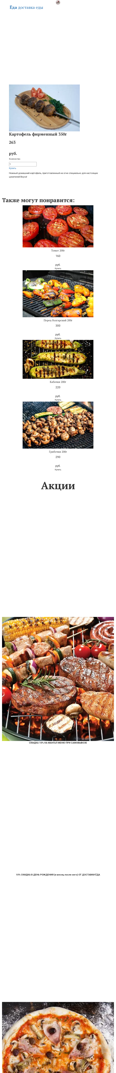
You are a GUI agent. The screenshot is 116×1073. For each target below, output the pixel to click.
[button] (58, 268)
